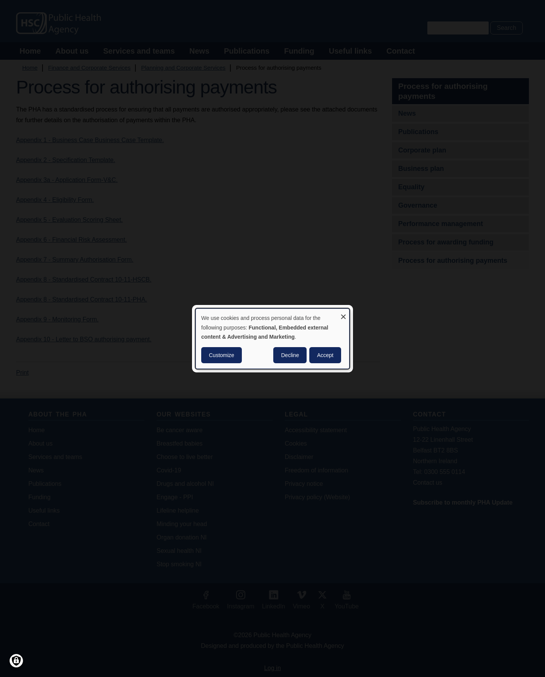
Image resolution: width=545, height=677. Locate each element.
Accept (325, 355)
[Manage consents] (16, 660)
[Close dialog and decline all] (343, 313)
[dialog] (272, 338)
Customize (221, 355)
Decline (290, 355)
